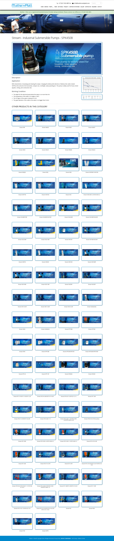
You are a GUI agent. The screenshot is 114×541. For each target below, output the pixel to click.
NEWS (56, 6)
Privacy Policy (57, 538)
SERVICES (46, 6)
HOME (42, 6)
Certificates (88, 6)
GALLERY (82, 6)
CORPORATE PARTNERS (74, 6)
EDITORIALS (60, 6)
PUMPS (50, 6)
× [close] (112, 12)
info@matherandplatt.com (82, 3)
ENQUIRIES (94, 6)
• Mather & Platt (81, 538)
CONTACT (99, 6)
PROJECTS (66, 6)
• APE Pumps (74, 538)
